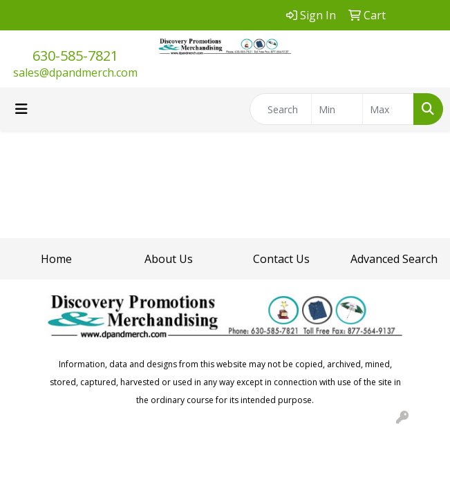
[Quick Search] (281, 109)
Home (56, 258)
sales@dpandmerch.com (75, 72)
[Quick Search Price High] (388, 109)
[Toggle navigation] (21, 109)
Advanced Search (394, 258)
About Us (168, 258)
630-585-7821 (75, 55)
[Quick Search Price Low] (337, 109)
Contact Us (281, 258)
